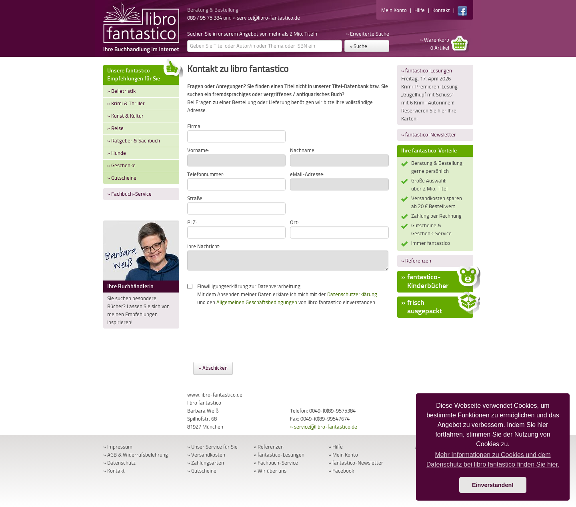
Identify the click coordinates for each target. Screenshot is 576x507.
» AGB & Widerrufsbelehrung (135, 455)
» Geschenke (121, 165)
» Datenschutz (119, 463)
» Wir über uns (270, 471)
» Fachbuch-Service (129, 194)
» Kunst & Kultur (125, 116)
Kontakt (441, 10)
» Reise (115, 128)
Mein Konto (394, 10)
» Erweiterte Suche (367, 34)
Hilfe (419, 10)
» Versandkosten (206, 455)
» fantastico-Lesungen (426, 71)
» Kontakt (114, 471)
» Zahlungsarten (205, 463)
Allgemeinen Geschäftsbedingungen (256, 302)
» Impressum (117, 447)
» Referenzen (416, 261)
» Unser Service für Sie (212, 447)
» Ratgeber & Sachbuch (133, 141)
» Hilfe (335, 447)
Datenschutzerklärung (352, 294)
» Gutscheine (121, 178)
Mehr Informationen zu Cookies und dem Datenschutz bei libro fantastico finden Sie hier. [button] (493, 459)
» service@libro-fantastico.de (266, 18)
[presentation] (248, 330)
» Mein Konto (343, 455)
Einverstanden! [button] (493, 485)
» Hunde (116, 153)
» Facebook (341, 471)
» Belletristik (121, 91)
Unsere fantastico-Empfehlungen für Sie (143, 73)
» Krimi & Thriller (126, 103)
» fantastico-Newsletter (428, 135)
